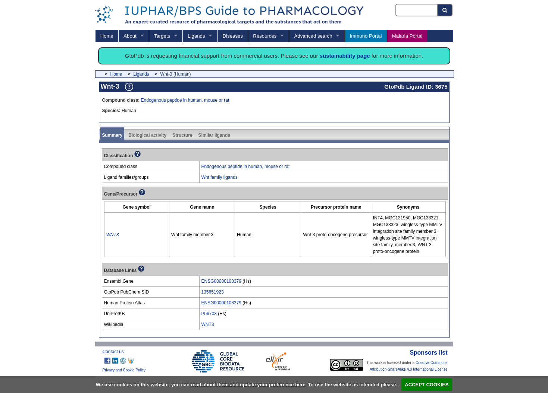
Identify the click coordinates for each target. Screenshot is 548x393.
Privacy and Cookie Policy (124, 370)
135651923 (212, 292)
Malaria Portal (407, 36)
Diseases (233, 36)
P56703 (209, 313)
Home (106, 36)
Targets (162, 36)
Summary (112, 135)
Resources (264, 36)
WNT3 (207, 324)
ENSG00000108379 (221, 281)
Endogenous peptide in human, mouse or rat (185, 100)
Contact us (113, 351)
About (129, 36)
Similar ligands (214, 135)
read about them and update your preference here (248, 384)
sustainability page (345, 56)
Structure (182, 135)
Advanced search (313, 36)
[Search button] (445, 10)
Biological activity (147, 135)
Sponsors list (428, 352)
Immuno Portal (366, 36)
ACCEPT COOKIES (426, 384)
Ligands (196, 36)
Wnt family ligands (219, 177)
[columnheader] (136, 207)
